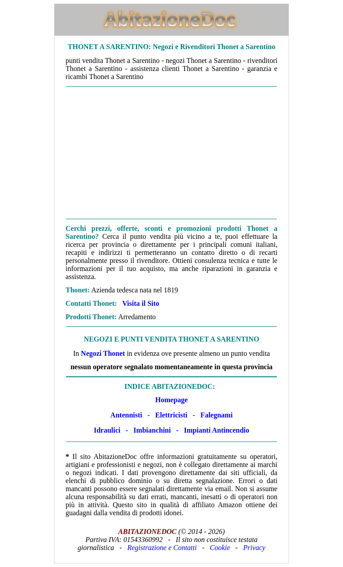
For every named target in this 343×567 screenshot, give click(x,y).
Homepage (171, 400)
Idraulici (107, 430)
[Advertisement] (171, 152)
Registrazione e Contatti (162, 547)
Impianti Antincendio (216, 430)
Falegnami (217, 415)
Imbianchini (152, 430)
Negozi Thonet (103, 353)
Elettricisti (171, 415)
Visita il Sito (140, 303)
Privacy (254, 547)
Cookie (220, 547)
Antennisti (126, 415)
